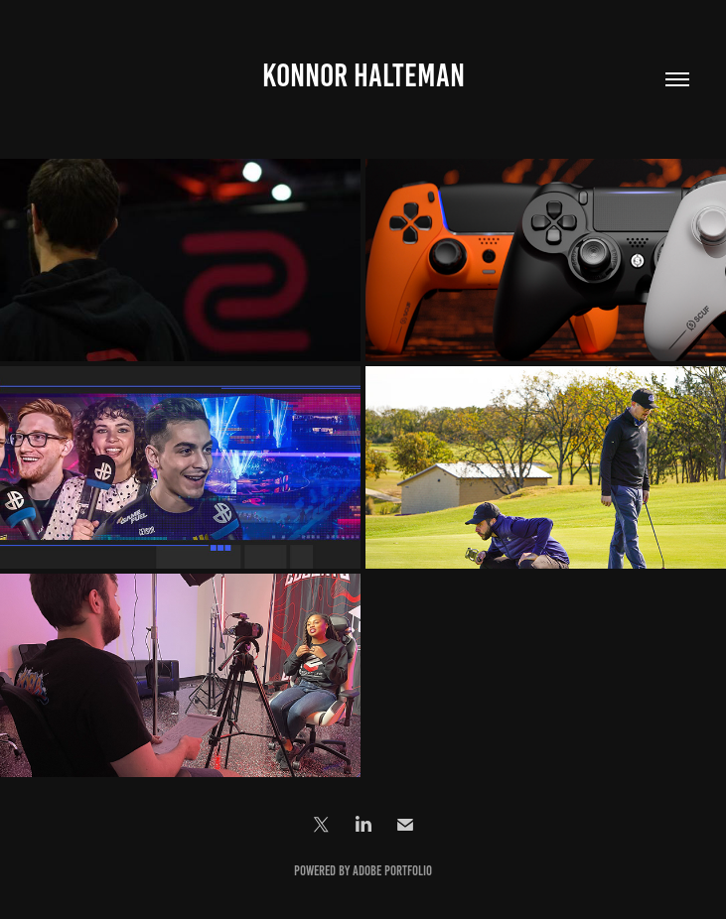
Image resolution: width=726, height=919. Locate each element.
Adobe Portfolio (392, 870)
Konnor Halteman (363, 75)
